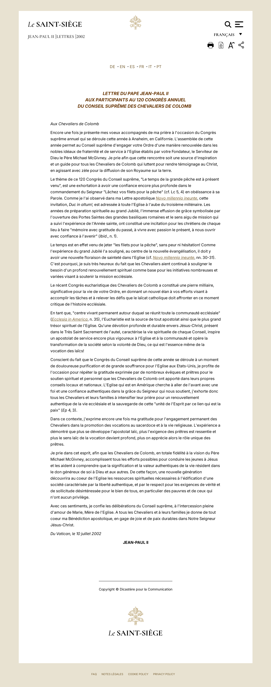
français (224, 36)
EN (122, 66)
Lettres (65, 36)
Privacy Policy (164, 674)
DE (112, 66)
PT (159, 66)
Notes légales (112, 674)
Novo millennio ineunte (176, 198)
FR (141, 66)
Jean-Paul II (41, 36)
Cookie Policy (138, 674)
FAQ (94, 674)
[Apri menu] (238, 24)
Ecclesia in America (70, 319)
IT (150, 66)
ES (132, 66)
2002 (80, 36)
